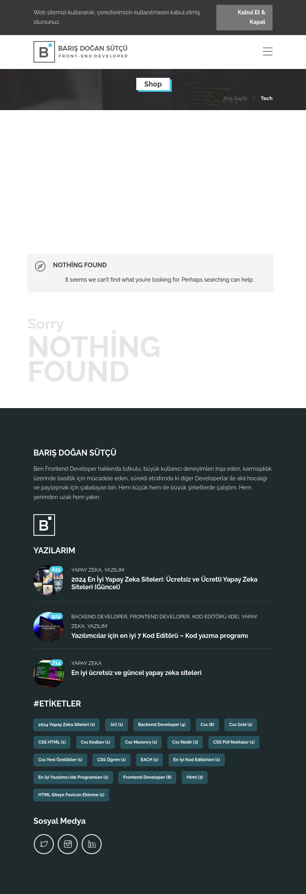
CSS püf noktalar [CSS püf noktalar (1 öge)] (234, 742)
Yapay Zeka (86, 570)
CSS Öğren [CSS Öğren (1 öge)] (111, 759)
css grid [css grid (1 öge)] (240, 724)
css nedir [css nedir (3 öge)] (185, 742)
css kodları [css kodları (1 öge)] (95, 742)
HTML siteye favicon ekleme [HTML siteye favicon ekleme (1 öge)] (71, 794)
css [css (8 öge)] (207, 724)
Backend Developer (99, 617)
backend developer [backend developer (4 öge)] (162, 724)
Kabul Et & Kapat (251, 17)
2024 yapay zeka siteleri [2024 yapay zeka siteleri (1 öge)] (66, 724)
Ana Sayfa (235, 98)
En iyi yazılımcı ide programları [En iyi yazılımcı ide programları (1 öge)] (73, 777)
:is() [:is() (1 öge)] (116, 724)
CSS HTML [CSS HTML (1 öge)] (52, 742)
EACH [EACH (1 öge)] (149, 759)
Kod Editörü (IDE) (215, 617)
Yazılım (114, 570)
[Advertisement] (153, 170)
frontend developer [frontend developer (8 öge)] (147, 777)
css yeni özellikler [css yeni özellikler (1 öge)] (60, 759)
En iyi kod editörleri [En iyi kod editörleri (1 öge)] (196, 759)
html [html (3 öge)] (194, 777)
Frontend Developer (160, 617)
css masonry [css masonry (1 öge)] (141, 742)
